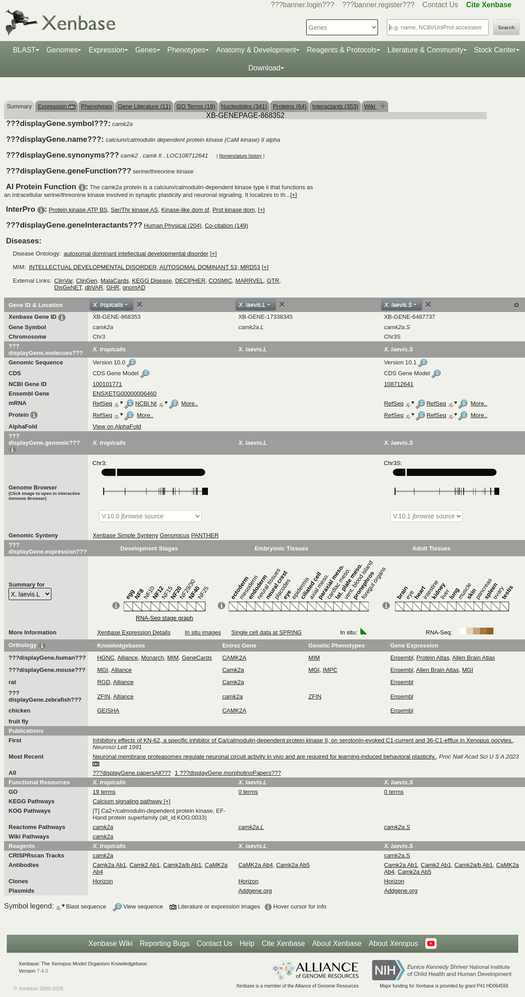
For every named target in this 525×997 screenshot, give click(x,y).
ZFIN (103, 696)
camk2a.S (397, 855)
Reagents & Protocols (342, 50)
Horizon (102, 881)
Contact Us (440, 5)
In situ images (203, 632)
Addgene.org (255, 890)
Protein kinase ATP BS (78, 209)
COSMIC (220, 280)
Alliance (127, 657)
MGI (102, 669)
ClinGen (86, 280)
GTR (273, 280)
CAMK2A (234, 657)
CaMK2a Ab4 (255, 865)
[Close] (139, 304)
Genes (146, 50)
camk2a (232, 696)
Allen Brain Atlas (473, 657)
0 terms (248, 791)
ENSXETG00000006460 (124, 393)
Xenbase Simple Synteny (125, 535)
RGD (103, 682)
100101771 (107, 384)
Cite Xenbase (283, 943)
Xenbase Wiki (110, 943)
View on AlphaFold (116, 426)
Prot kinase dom (233, 209)
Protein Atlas (432, 657)
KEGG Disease (152, 280)
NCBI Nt (146, 403)
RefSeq (102, 403)
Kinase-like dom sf (185, 209)
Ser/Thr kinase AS (134, 209)
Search (506, 27)
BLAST (24, 50)
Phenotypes (186, 50)
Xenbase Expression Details (133, 632)
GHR (113, 287)
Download (264, 68)
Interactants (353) (335, 106)
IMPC (330, 669)
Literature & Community (425, 50)
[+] (293, 194)
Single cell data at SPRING (266, 632)
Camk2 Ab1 (144, 865)
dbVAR (94, 287)
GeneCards (197, 657)
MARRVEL (249, 280)
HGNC (105, 657)
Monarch (152, 657)
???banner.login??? (302, 5)
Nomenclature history (240, 156)
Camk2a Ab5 (292, 865)
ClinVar (63, 280)
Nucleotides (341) (244, 106)
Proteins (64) (289, 106)
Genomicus (174, 535)
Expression (106, 50)
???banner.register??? (378, 5)
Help (246, 943)
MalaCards (115, 280)
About (393, 944)
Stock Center (495, 50)
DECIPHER (190, 280)
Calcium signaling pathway (128, 801)
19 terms (103, 791)
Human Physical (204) (173, 225)
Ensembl (401, 657)
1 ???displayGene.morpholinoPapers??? (228, 772)
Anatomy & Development (256, 50)
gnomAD (134, 287)
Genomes (62, 50)
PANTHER (205, 535)
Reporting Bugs (164, 943)
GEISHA (108, 710)
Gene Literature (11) (144, 106)
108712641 (398, 384)
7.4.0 (42, 971)
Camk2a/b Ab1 (182, 865)
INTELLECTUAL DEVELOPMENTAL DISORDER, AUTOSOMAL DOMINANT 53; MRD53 (144, 267)
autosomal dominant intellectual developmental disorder (136, 253)
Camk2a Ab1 (109, 865)
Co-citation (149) (226, 225)
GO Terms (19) (195, 106)
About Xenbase (336, 943)
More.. (189, 403)
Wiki (370, 106)
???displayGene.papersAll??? (131, 772)
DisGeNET (68, 287)
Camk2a (233, 669)
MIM (173, 657)
